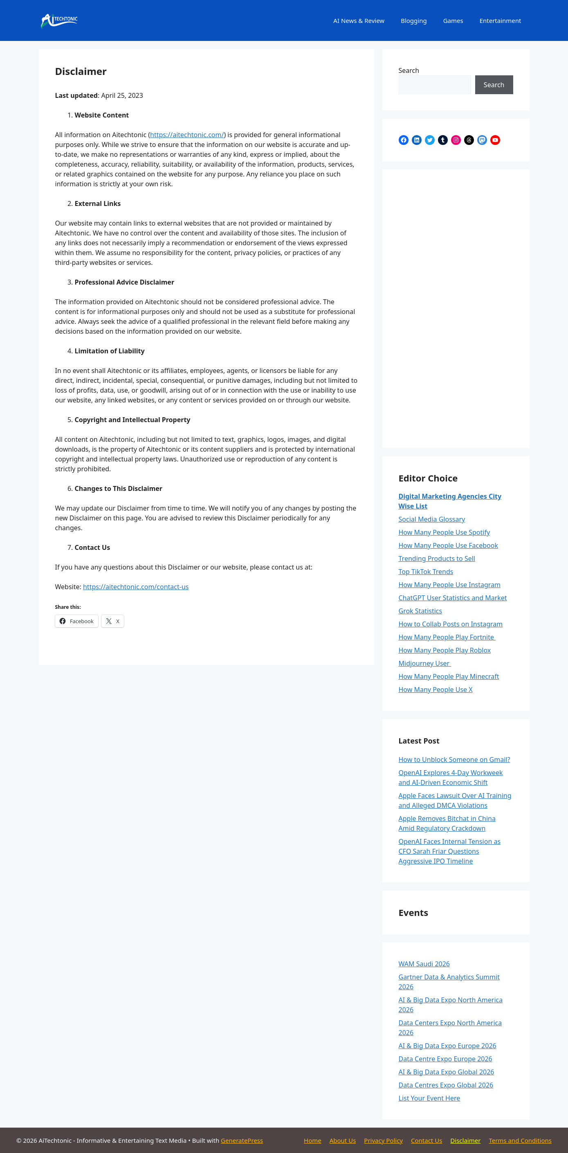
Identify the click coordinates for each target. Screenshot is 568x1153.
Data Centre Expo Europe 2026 (445, 1058)
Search (409, 70)
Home (312, 1140)
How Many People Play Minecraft (449, 676)
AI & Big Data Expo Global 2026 (446, 1071)
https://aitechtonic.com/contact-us (136, 586)
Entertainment (500, 20)
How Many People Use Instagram (450, 584)
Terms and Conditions (520, 1140)
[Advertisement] (456, 309)
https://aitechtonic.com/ (187, 134)
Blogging (414, 20)
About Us (343, 1140)
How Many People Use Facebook (448, 545)
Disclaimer (465, 1140)
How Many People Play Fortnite (447, 637)
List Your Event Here (429, 1098)
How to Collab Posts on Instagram (451, 623)
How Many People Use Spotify (444, 532)
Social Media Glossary (432, 519)
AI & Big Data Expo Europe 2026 (447, 1045)
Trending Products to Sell (437, 558)
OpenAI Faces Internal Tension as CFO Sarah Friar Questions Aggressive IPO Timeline (450, 851)
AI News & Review (358, 20)
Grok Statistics (420, 610)
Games (453, 20)
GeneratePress (242, 1140)
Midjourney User (425, 663)
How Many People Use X (436, 689)
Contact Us (426, 1140)
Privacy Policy (383, 1140)
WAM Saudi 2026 (424, 963)
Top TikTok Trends (426, 571)
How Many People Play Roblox (445, 650)
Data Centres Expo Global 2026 (446, 1085)
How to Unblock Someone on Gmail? (454, 759)
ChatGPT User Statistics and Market (453, 597)
